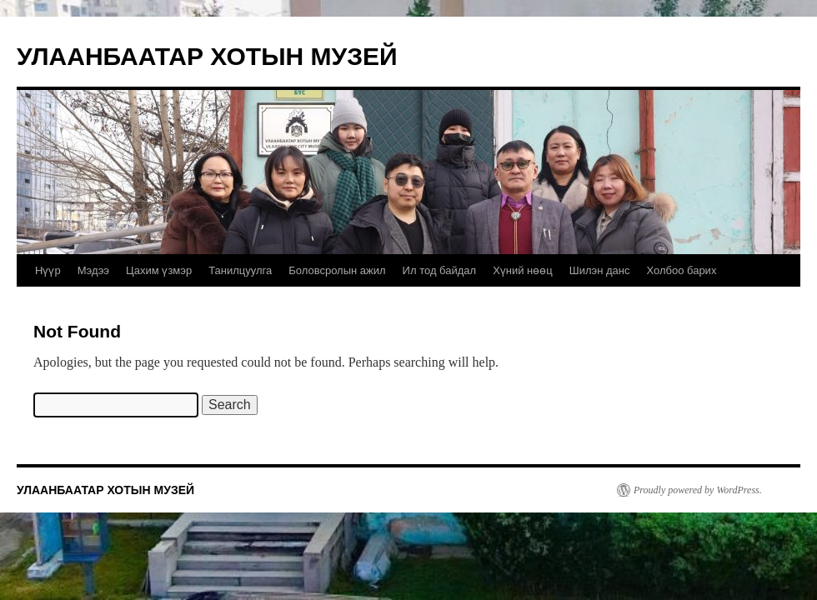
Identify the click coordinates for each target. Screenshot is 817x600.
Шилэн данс (599, 270)
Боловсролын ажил (336, 270)
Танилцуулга (240, 270)
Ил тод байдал (440, 270)
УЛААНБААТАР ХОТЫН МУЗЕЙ (207, 56)
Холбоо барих (681, 270)
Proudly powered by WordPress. (698, 490)
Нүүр (48, 270)
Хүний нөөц (523, 270)
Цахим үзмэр (159, 270)
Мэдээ (93, 270)
